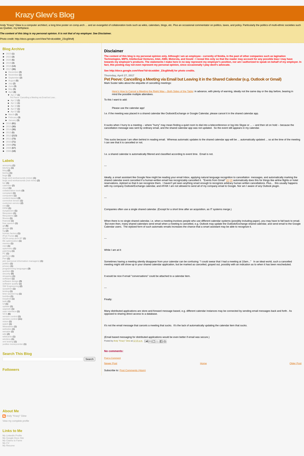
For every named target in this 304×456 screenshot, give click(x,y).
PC (4, 253)
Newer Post (110, 363)
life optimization (10, 241)
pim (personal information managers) (21, 261)
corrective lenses (11, 200)
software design (10, 281)
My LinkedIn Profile (12, 435)
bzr (4, 183)
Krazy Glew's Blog (44, 15)
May (11, 89)
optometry (8, 248)
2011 (9, 138)
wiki (4, 334)
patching (7, 251)
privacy (6, 266)
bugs (5, 175)
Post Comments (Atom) (133, 370)
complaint (7, 193)
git (4, 225)
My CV (6, 443)
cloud (5, 188)
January (13, 120)
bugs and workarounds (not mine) (19, 180)
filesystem (8, 213)
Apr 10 (14, 106)
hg (4, 230)
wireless (7, 339)
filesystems (8, 215)
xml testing (8, 341)
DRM (5, 208)
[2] (231, 180)
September (14, 77)
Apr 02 (14, 111)
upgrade (7, 308)
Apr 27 (14, 95)
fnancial (6, 220)
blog (5, 170)
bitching (6, 168)
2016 (9, 123)
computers (8, 195)
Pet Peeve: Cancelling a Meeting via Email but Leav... (33, 97)
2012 (9, 135)
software (7, 278)
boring (6, 173)
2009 (9, 144)
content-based (10, 198)
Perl (5, 258)
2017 (9, 69)
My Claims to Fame (12, 440)
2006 (9, 151)
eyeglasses (8, 210)
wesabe (6, 331)
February (13, 117)
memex (6, 243)
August (12, 80)
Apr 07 (14, 109)
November (14, 75)
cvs (4, 205)
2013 (9, 132)
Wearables (8, 326)
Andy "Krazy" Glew (16, 416)
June (11, 86)
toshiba (6, 296)
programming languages (15, 268)
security (6, 273)
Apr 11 (14, 103)
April (11, 92)
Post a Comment (112, 358)
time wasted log (10, 293)
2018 (9, 66)
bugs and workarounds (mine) (18, 178)
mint (5, 246)
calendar (7, 185)
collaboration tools (12, 190)
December (14, 72)
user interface (9, 311)
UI (4, 303)
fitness (6, 218)
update (6, 306)
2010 (9, 141)
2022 (9, 56)
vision (5, 321)
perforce (7, 256)
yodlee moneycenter (13, 344)
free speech (8, 223)
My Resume (9, 445)
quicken (6, 271)
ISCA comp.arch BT (12, 238)
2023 (9, 53)
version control (10, 316)
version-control (10, 319)
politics (6, 263)
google (6, 228)
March (12, 114)
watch (6, 324)
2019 (9, 63)
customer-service (11, 203)
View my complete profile (16, 421)
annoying (7, 165)
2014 (9, 129)
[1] (227, 180)
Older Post (295, 363)
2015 (9, 126)
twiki (5, 301)
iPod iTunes (8, 235)
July (11, 83)
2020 (9, 59)
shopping (7, 276)
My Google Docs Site (13, 438)
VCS (5, 314)
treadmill (7, 298)
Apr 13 (14, 100)
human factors (10, 233)
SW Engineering (11, 286)
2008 (9, 148)
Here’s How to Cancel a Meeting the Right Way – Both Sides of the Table (152, 91)
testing (6, 291)
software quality (10, 283)
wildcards (7, 336)
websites (7, 329)
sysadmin (7, 288)
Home (203, 363)
